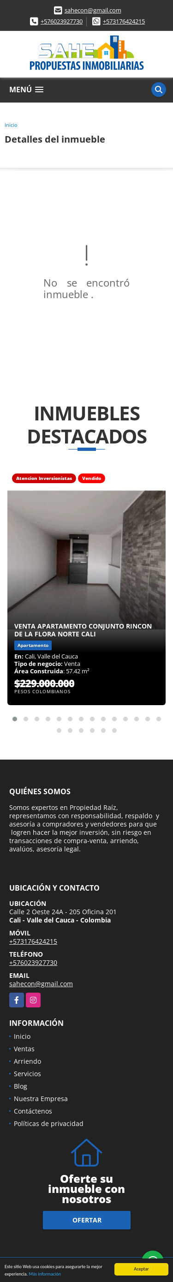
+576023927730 (62, 21)
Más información (45, 1274)
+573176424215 (124, 21)
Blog (20, 1086)
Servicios (27, 1073)
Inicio (11, 124)
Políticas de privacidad (49, 1123)
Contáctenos (33, 1111)
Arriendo (27, 1061)
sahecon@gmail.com (93, 10)
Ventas (24, 1048)
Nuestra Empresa (41, 1098)
